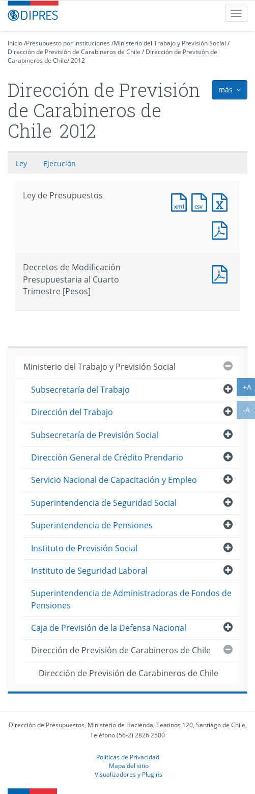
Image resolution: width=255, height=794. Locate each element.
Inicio (15, 43)
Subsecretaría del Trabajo (80, 389)
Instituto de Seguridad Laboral (89, 570)
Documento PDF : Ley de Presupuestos (222, 229)
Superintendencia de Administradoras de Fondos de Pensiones (131, 598)
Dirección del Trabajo (72, 412)
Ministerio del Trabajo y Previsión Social (170, 43)
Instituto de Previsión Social (84, 548)
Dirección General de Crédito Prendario (107, 457)
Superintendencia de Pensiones (92, 525)
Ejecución (59, 163)
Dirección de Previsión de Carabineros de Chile (74, 51)
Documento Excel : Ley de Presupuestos (222, 201)
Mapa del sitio (129, 765)
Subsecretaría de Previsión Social (94, 435)
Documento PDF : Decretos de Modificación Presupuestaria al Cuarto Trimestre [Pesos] (222, 273)
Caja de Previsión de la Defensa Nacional (108, 627)
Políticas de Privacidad (127, 757)
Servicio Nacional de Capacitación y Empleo (114, 479)
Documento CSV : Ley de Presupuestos (201, 201)
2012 (78, 60)
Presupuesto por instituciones (68, 43)
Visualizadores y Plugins (128, 774)
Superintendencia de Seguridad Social (104, 502)
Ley (21, 163)
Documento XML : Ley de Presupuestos (181, 201)
